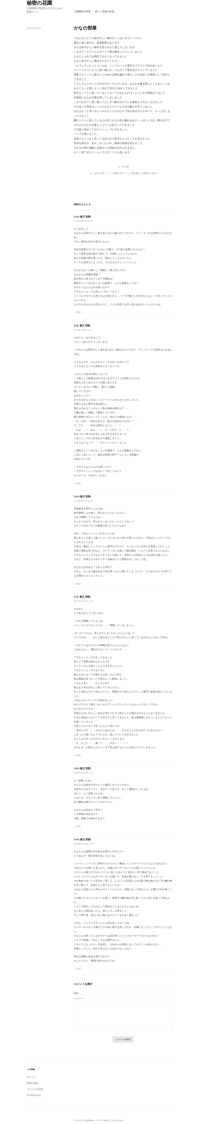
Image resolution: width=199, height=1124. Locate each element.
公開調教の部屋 (82, 11)
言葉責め (146, 173)
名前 (76, 993)
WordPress (89, 1120)
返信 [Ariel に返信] (78, 312)
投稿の (33, 1083)
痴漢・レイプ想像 (109, 173)
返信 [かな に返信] (78, 483)
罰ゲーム (125, 173)
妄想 (96, 173)
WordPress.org (34, 1095)
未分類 (125, 166)
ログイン (31, 1077)
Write (105, 1120)
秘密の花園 (39, 3)
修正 (82, 216)
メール (84, 999)
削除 (88, 216)
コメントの (35, 1089)
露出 (154, 173)
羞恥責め (135, 173)
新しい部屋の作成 (104, 11)
